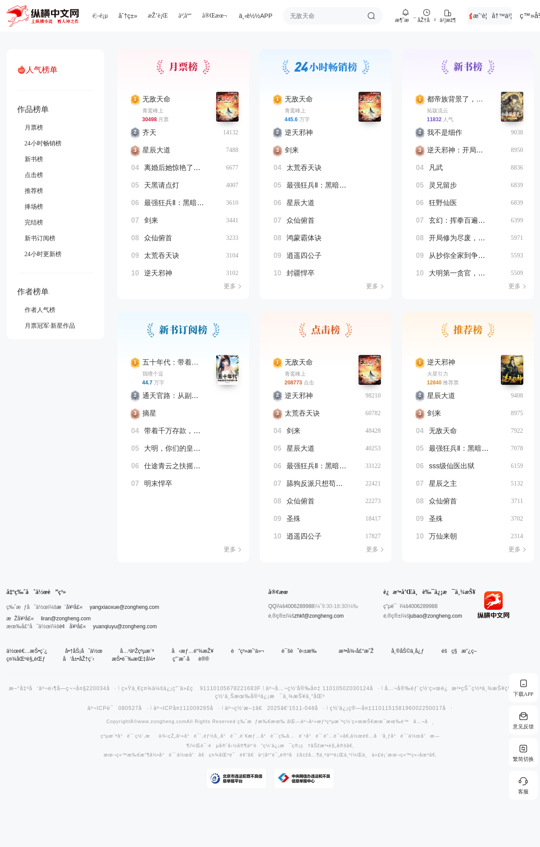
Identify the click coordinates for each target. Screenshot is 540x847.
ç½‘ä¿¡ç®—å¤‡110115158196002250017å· (391, 708)
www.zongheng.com (162, 721)
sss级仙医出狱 (452, 466)
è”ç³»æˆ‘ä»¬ (247, 651)
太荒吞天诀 (161, 255)
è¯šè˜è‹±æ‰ (301, 651)
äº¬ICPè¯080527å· (118, 708)
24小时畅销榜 (43, 143)
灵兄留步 (443, 185)
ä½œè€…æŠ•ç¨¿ (27, 651)
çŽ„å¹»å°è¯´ (185, 736)
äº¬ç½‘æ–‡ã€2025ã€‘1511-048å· (275, 708)
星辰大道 (156, 150)
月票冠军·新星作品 (50, 325)
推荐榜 (34, 191)
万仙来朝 (443, 536)
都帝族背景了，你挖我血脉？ (472, 99)
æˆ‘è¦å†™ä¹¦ (492, 15)
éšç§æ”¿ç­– (459, 651)
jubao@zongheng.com (435, 616)
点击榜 (34, 175)
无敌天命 (156, 99)
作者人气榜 (40, 310)
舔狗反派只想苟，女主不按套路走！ (342, 483)
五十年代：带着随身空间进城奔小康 (198, 362)
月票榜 (34, 127)
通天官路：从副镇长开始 (181, 395)
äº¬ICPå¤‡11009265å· (186, 708)
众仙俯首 (158, 238)
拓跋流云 (437, 111)
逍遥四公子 (304, 255)
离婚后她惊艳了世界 (175, 167)
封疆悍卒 (300, 273)
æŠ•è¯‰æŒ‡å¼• (133, 659)
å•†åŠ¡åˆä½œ (83, 651)
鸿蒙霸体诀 (304, 238)
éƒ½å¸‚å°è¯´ (220, 736)
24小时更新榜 (43, 254)
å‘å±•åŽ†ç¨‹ (78, 659)
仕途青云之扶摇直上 (175, 466)
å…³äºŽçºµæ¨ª (137, 651)
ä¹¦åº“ (185, 15)
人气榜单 (42, 69)
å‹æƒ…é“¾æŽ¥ (192, 651)
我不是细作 (444, 132)
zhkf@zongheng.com (319, 616)
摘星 (149, 413)
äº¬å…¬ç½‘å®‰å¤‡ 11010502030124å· (323, 688)
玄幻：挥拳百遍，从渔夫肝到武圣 (481, 220)
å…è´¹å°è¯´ (304, 736)
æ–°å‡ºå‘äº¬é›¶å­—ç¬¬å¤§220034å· (62, 688)
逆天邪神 (158, 273)
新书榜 (34, 159)
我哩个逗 (152, 374)
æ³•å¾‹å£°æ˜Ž (356, 651)
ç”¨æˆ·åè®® (191, 659)
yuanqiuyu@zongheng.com (125, 626)
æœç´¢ (371, 15)
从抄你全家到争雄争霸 (464, 255)
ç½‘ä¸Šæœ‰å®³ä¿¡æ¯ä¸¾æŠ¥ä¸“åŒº (270, 696)
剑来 (151, 220)
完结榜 (34, 222)
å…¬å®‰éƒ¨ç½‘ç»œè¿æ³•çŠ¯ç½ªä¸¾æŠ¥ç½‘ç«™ (455, 688)
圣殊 (293, 518)
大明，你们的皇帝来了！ (182, 448)
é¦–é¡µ (100, 15)
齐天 (149, 132)
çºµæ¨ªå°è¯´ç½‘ (122, 736)
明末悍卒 (158, 483)
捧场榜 (34, 206)
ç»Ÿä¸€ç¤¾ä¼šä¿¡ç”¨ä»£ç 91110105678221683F (191, 688)
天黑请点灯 (161, 185)
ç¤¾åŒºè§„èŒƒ (26, 659)
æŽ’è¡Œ (158, 15)
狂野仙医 (443, 202)
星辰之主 (443, 483)
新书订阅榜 (40, 238)
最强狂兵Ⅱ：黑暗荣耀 (177, 202)
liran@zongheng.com (66, 618)
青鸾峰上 (152, 111)
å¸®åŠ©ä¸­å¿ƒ (407, 651)
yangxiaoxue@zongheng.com (124, 607)
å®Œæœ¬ (214, 15)
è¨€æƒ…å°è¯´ (259, 736)
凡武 (436, 167)
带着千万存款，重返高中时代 (190, 430)
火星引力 (437, 374)
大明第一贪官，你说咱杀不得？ (478, 273)
